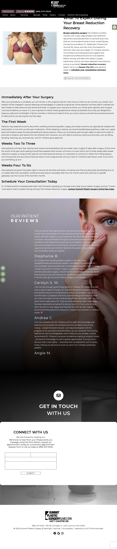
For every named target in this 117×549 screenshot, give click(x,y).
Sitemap (56, 528)
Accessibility (67, 528)
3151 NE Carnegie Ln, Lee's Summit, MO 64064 (65, 526)
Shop (45, 15)
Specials (36, 15)
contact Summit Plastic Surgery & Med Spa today (91, 189)
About (12, 15)
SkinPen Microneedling (78, 15)
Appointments (8, 11)
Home (5, 15)
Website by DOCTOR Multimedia (89, 528)
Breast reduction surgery (75, 33)
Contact (61, 15)
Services (24, 15)
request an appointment (77, 78)
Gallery (53, 15)
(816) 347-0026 (43, 11)
